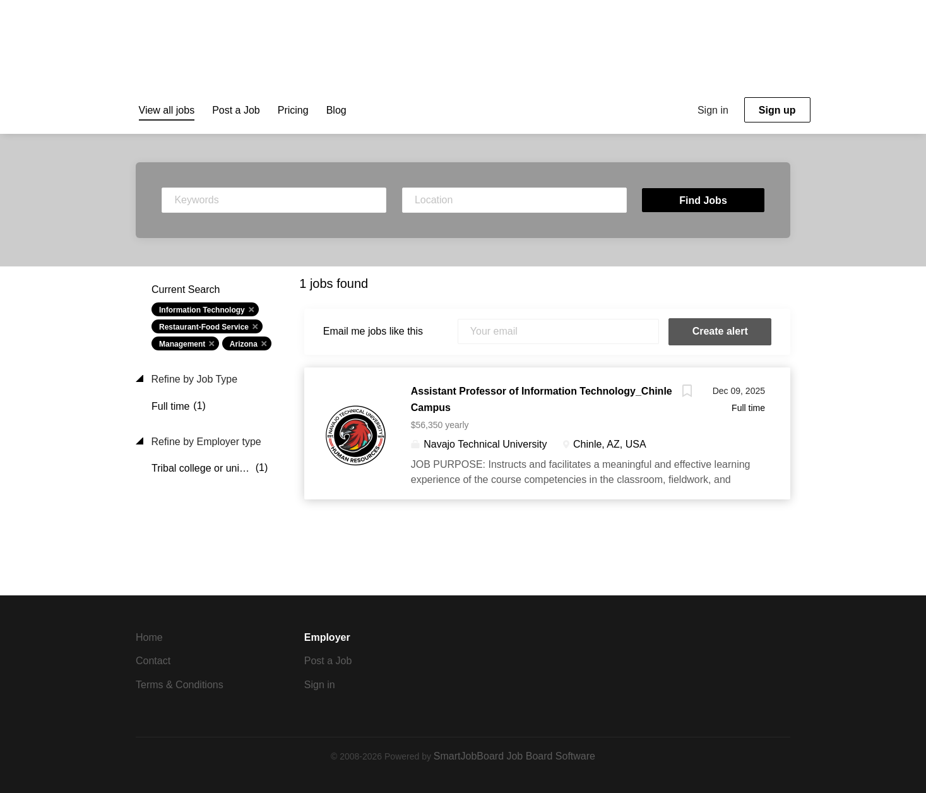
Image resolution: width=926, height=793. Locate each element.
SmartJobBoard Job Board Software (514, 756)
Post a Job (328, 660)
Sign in (712, 110)
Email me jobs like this (373, 331)
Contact (153, 660)
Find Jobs (703, 200)
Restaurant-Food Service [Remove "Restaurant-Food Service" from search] (204, 327)
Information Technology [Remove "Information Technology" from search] (202, 310)
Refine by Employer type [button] (204, 441)
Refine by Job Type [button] (192, 379)
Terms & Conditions (179, 684)
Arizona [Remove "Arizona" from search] (244, 344)
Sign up (777, 110)
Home (149, 637)
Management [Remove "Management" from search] (182, 344)
